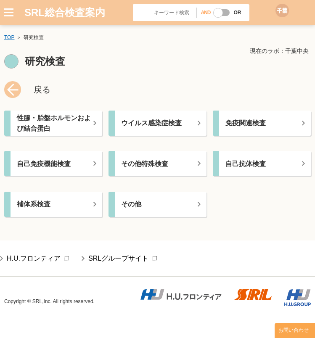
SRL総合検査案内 (64, 12)
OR (237, 13)
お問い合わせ (293, 330)
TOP (9, 37)
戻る (42, 89)
